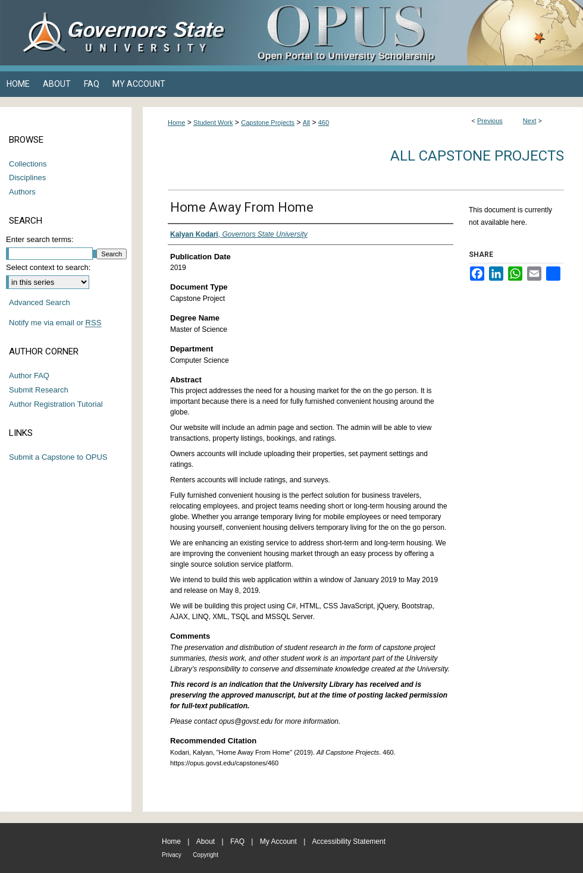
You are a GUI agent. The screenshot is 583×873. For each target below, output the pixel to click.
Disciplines (27, 177)
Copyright (205, 855)
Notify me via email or (55, 323)
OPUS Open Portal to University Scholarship (410, 32)
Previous (490, 120)
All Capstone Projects (477, 155)
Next (530, 120)
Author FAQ (29, 375)
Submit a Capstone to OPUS (58, 457)
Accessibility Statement (348, 841)
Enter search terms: (39, 239)
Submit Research (38, 389)
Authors (22, 191)
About (205, 841)
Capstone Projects (267, 122)
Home (176, 122)
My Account (278, 841)
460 (323, 122)
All (306, 122)
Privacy (171, 855)
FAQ (237, 841)
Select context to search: (48, 267)
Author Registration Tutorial (56, 404)
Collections (28, 163)
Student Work (213, 122)
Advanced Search (39, 302)
